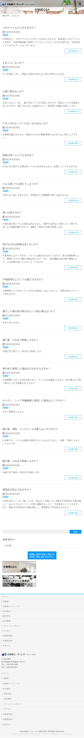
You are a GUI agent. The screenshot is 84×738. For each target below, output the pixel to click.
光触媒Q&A (8, 641)
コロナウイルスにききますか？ (19, 27)
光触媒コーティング (11, 606)
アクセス (6, 631)
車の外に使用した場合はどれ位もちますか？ (27, 368)
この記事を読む (72, 51)
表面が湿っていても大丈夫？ (18, 155)
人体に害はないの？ (13, 91)
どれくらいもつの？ (13, 62)
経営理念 (6, 616)
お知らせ (6, 645)
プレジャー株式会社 (38, 731)
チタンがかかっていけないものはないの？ (25, 123)
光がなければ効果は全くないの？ (21, 244)
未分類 (5, 35)
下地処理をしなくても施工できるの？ (23, 279)
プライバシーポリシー (12, 626)
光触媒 (6, 601)
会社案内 (6, 611)
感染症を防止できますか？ (17, 489)
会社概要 (6, 621)
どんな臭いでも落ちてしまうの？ (21, 183)
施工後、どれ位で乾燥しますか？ (21, 339)
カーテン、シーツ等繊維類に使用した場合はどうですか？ (34, 400)
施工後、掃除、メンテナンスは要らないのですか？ (30, 429)
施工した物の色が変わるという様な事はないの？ (29, 311)
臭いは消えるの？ (12, 212)
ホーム (6, 596)
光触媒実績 (7, 636)
